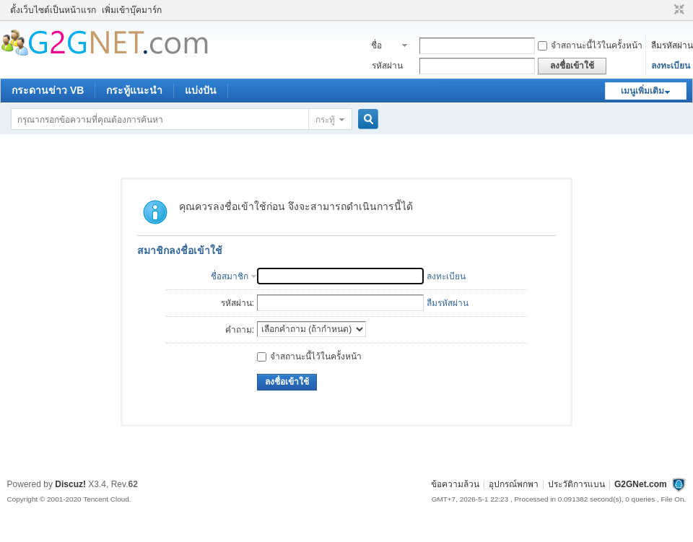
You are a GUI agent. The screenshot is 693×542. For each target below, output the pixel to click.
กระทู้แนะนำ (134, 90)
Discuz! (70, 484)
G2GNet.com (640, 484)
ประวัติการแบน (576, 484)
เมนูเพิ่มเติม (642, 91)
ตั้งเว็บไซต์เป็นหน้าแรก (53, 10)
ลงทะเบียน (670, 66)
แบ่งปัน (201, 90)
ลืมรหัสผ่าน (672, 45)
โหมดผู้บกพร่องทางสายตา (665, 10)
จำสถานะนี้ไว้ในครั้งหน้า (590, 45)
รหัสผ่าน (387, 66)
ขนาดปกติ (677, 10)
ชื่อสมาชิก (384, 46)
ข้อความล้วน (455, 484)
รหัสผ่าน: (237, 303)
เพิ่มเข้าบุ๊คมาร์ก (132, 10)
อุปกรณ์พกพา (514, 484)
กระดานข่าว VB (48, 90)
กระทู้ (325, 120)
